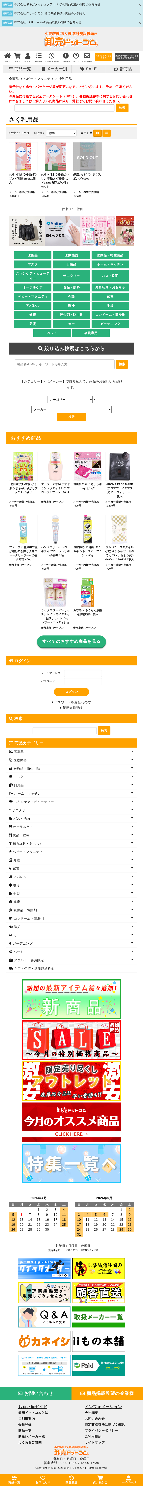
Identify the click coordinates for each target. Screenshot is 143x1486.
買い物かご (100, 1479)
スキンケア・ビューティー (32, 276)
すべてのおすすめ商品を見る (71, 642)
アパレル (32, 306)
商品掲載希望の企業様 (107, 1395)
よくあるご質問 (30, 1444)
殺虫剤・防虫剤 (71, 315)
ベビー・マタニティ (38, 79)
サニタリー (71, 276)
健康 (32, 315)
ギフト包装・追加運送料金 (33, 970)
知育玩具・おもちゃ (110, 288)
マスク (33, 265)
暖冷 (71, 306)
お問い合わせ (35, 1395)
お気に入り (43, 1479)
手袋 (110, 306)
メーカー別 (54, 69)
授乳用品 (65, 79)
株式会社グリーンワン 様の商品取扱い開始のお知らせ (50, 13)
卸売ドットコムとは (33, 1414)
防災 (32, 324)
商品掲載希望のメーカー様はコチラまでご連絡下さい (126, 57)
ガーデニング (110, 324)
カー (71, 324)
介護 (71, 297)
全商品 (14, 79)
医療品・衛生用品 (110, 256)
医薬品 (33, 256)
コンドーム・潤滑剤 (110, 315)
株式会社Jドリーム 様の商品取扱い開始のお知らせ (47, 22)
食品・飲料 (71, 288)
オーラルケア (33, 288)
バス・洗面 (110, 276)
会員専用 (91, 333)
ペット (52, 333)
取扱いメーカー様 (31, 1438)
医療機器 (71, 256)
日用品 (71, 265)
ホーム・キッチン (110, 265)
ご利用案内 (26, 1420)
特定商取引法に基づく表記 (105, 1426)
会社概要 (91, 1414)
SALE (88, 69)
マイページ (128, 1479)
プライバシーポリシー (101, 1432)
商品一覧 (20, 69)
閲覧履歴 (71, 1479)
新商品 (123, 69)
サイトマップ (95, 1444)
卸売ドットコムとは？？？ (103, 57)
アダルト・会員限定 (28, 962)
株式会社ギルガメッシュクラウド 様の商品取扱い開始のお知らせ (57, 4)
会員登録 (25, 1426)
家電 (110, 297)
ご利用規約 (93, 1438)
